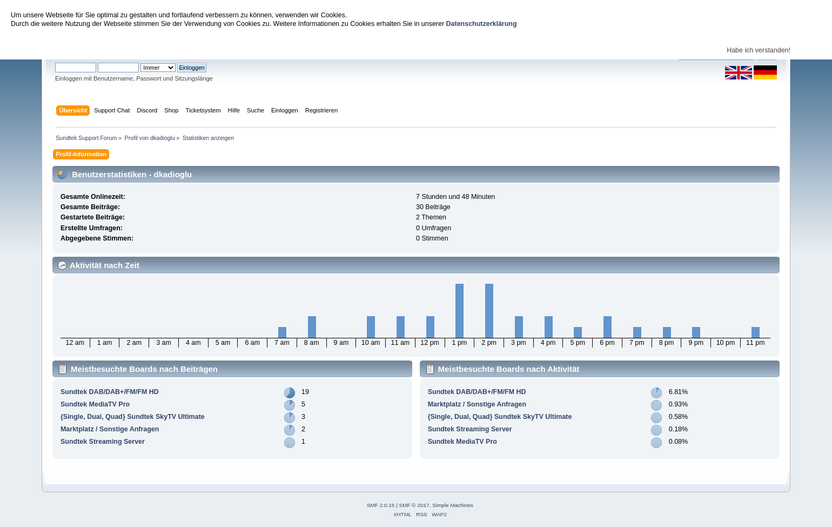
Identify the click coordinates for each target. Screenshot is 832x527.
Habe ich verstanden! (758, 50)
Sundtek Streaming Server (103, 441)
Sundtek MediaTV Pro (95, 404)
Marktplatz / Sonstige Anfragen (110, 429)
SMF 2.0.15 (381, 505)
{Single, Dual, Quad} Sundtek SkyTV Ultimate (133, 417)
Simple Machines (452, 505)
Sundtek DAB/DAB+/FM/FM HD (110, 392)
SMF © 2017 (414, 505)
